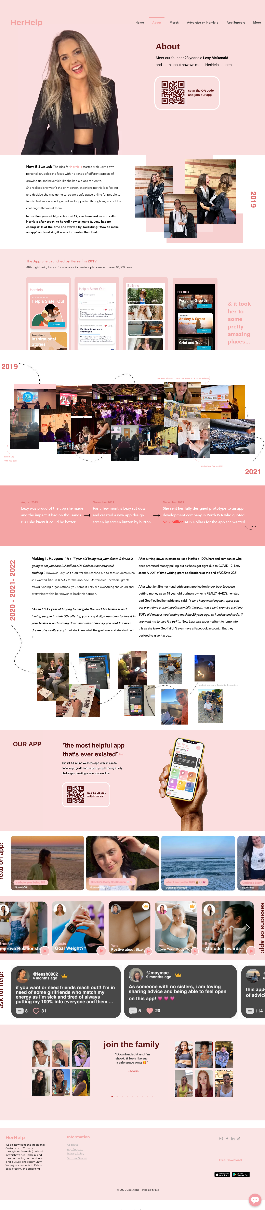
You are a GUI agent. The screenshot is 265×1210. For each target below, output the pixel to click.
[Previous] (104, 1078)
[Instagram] (221, 1138)
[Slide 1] (127, 1096)
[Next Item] (248, 928)
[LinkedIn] (233, 1138)
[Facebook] (227, 1138)
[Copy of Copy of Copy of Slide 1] (142, 1096)
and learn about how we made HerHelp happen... (195, 65)
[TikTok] (239, 1138)
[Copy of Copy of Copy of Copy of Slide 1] (112, 1096)
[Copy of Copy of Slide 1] (137, 1096)
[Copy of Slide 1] (132, 1096)
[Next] (161, 1078)
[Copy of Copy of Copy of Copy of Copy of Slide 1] (117, 1096)
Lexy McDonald (215, 58)
